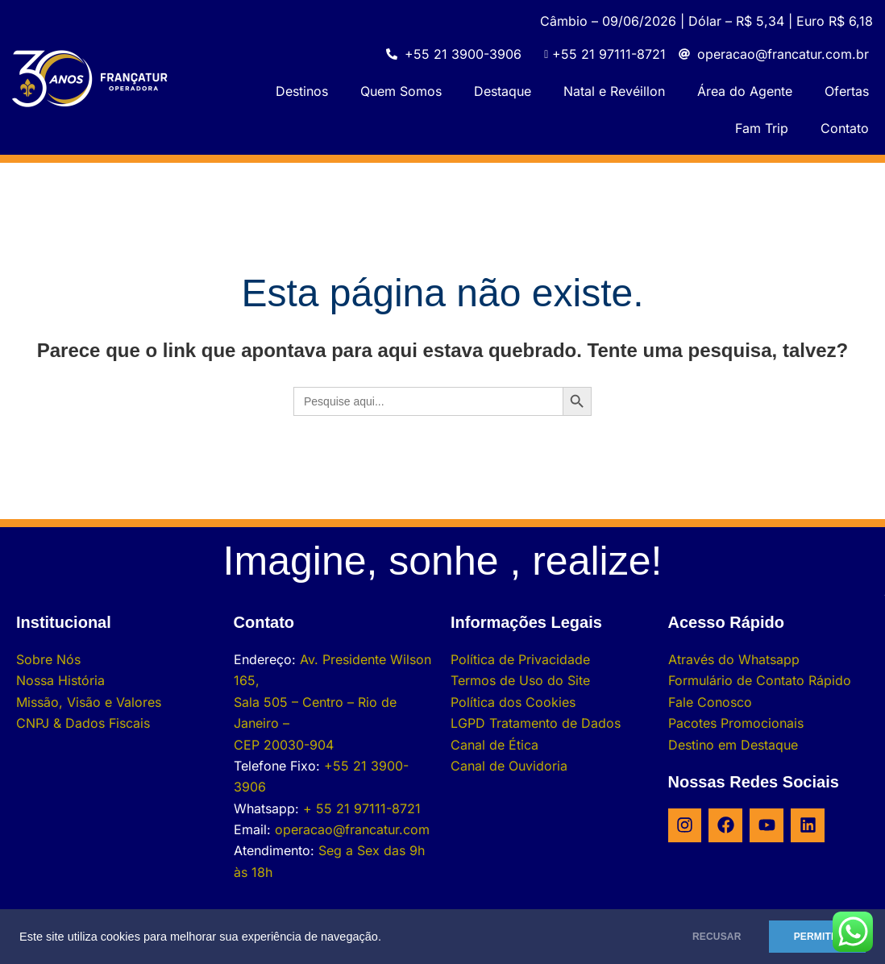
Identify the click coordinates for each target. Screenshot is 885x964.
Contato (845, 128)
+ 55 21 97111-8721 (362, 808)
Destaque (502, 91)
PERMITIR (813, 936)
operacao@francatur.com (352, 829)
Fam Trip (761, 128)
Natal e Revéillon (614, 91)
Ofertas (847, 91)
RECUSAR (706, 936)
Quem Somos (401, 91)
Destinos (302, 91)
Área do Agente (744, 91)
